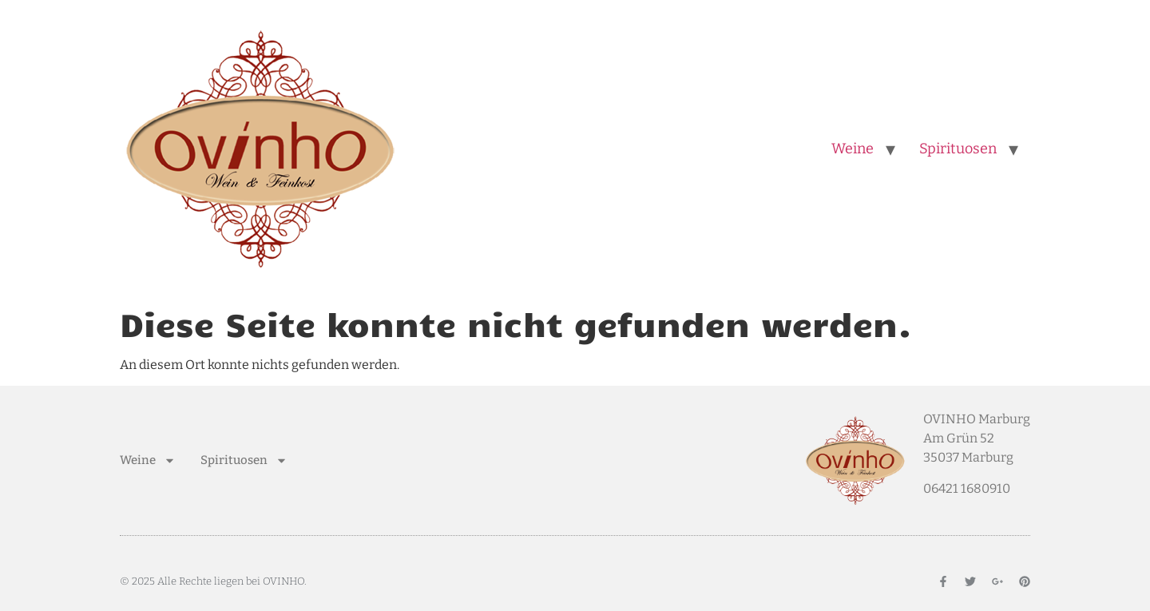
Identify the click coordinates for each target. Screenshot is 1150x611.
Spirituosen (958, 148)
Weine (852, 148)
